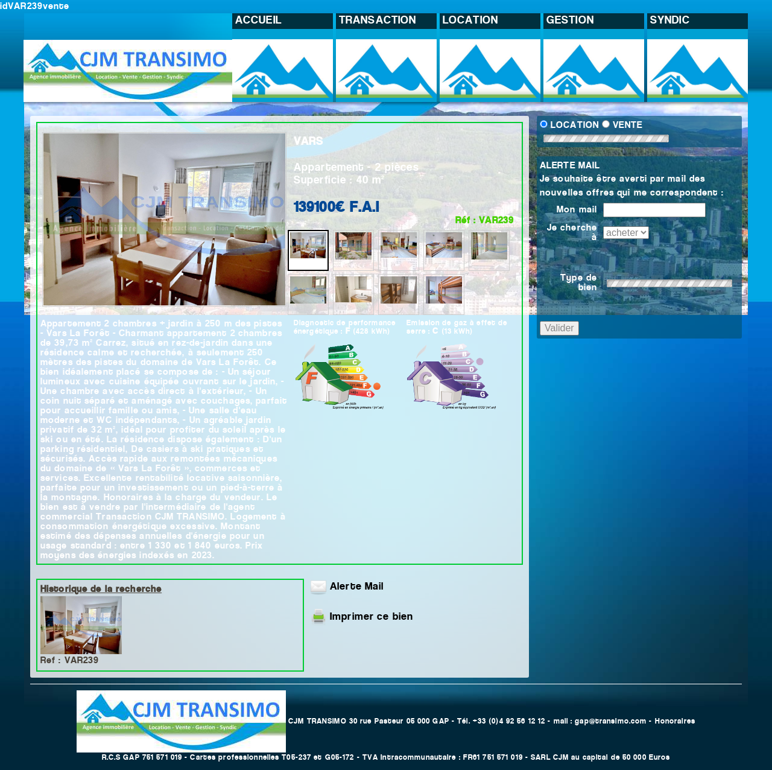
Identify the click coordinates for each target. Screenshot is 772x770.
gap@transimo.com (611, 721)
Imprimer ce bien (371, 617)
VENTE (627, 125)
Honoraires (675, 721)
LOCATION (575, 125)
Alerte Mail (347, 587)
